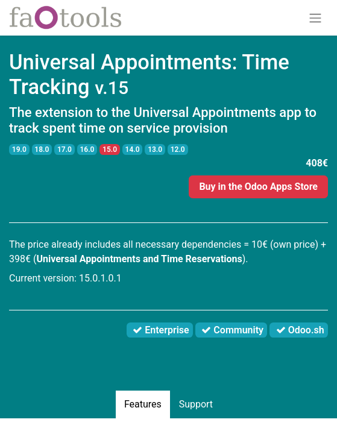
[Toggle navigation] (315, 18)
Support (196, 404)
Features (143, 404)
